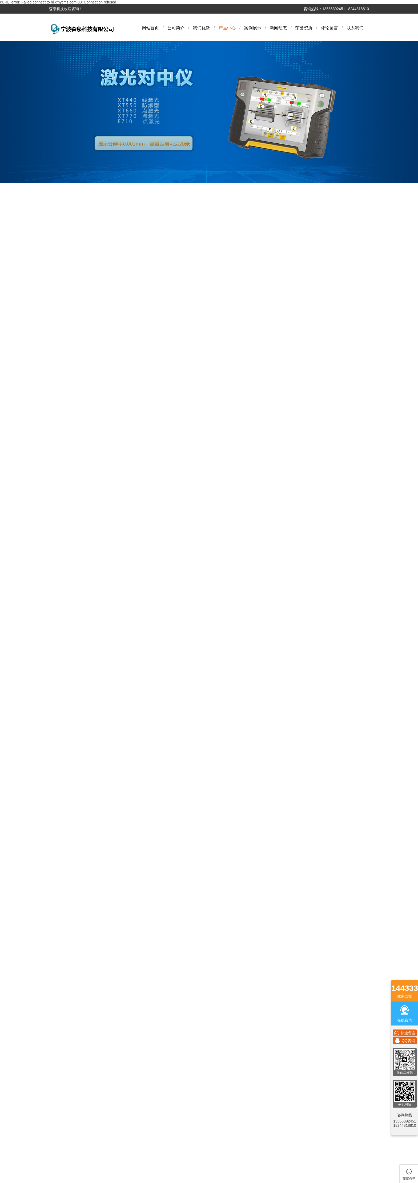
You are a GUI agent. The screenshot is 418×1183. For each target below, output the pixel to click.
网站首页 (150, 28)
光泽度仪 (59, 665)
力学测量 (59, 461)
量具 (55, 533)
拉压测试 (59, 605)
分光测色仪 (61, 329)
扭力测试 (59, 593)
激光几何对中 (63, 629)
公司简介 (175, 28)
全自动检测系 (63, 701)
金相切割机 (61, 413)
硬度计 (57, 401)
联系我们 (355, 28)
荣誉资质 (303, 28)
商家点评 (244, 862)
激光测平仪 (61, 641)
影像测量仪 (61, 353)
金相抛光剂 (61, 437)
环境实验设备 (63, 449)
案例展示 (252, 28)
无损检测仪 (61, 569)
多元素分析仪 (63, 293)
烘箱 (55, 545)
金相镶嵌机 (61, 425)
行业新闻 (173, 884)
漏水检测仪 (61, 485)
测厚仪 (57, 473)
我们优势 (201, 28)
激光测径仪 (61, 497)
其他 (55, 653)
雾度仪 (57, 317)
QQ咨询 (404, 1041)
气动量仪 (59, 281)
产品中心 (227, 28)
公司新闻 (173, 877)
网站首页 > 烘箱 (357, 251)
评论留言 (329, 28)
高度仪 (57, 677)
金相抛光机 (61, 689)
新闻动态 (278, 28)
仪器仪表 (59, 341)
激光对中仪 (61, 305)
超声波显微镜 (63, 617)
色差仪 (57, 365)
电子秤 (57, 389)
